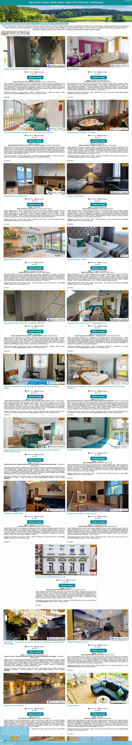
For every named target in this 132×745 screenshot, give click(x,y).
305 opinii (106, 272)
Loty (35, 23)
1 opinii (49, 82)
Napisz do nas (84, 742)
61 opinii (113, 336)
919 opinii (42, 272)
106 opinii (53, 145)
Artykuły (64, 23)
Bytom (61, 38)
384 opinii (104, 463)
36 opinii (109, 526)
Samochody (45, 23)
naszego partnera (41, 93)
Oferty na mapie (16, 23)
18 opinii (105, 209)
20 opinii (104, 82)
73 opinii (109, 145)
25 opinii (50, 336)
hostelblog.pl (128, 1)
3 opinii (121, 401)
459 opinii (78, 590)
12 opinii (43, 718)
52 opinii (107, 655)
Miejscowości (25, 23)
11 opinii (43, 526)
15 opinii (103, 718)
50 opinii (44, 209)
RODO (18, 735)
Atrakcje (54, 23)
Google (26, 727)
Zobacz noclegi (35, 77)
